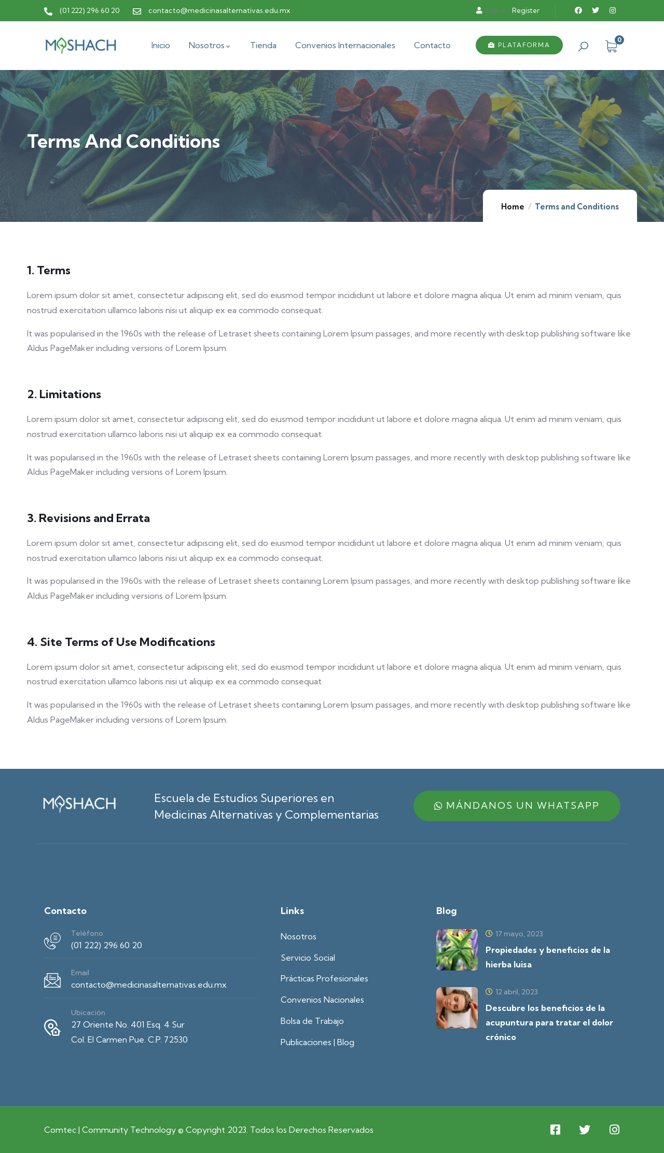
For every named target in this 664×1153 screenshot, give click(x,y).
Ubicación (88, 1012)
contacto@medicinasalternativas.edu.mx (149, 984)
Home (512, 207)
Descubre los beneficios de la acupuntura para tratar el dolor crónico (549, 1022)
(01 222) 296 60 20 (106, 945)
